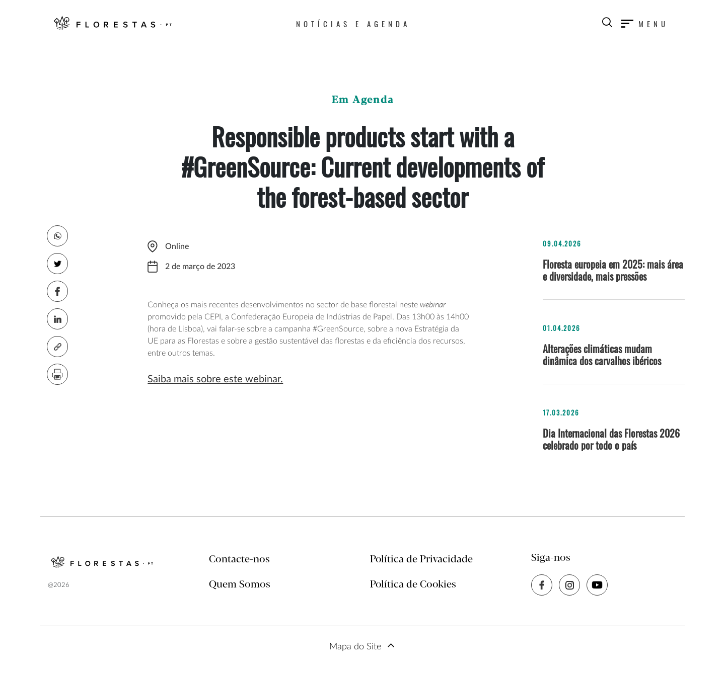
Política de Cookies (413, 585)
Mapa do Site (355, 646)
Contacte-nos (239, 559)
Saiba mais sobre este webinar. (215, 379)
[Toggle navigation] (645, 24)
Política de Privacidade (421, 559)
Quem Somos (239, 585)
